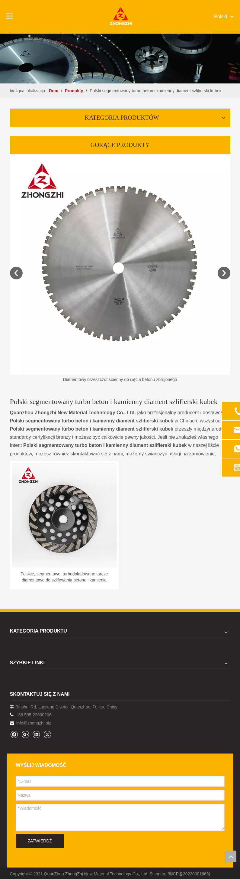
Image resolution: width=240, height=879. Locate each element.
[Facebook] (14, 734)
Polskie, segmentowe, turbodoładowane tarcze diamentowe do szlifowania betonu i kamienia (64, 576)
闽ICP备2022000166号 (189, 873)
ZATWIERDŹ (39, 840)
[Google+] (25, 734)
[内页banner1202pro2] (120, 58)
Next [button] (224, 273)
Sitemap (157, 873)
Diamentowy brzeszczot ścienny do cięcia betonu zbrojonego (120, 379)
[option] (120, 268)
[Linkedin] (36, 734)
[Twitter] (47, 734)
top (230, 856)
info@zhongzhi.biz (33, 723)
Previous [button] (16, 273)
